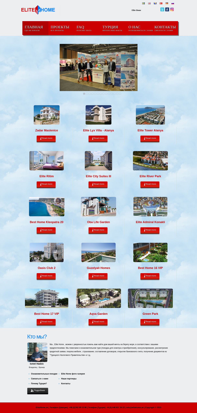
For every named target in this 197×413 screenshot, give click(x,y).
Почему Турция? (39, 383)
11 (112, 94)
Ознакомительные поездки (44, 374)
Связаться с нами (39, 379)
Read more (46, 138)
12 (114, 94)
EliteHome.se (42, 407)
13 (117, 94)
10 (109, 94)
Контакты (65, 383)
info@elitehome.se (134, 407)
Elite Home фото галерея (73, 374)
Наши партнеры (69, 379)
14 (120, 94)
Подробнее (37, 390)
